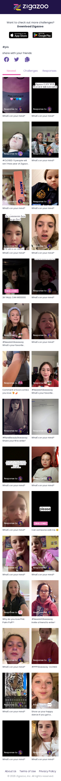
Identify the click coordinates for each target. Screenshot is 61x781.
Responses (49, 71)
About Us (10, 771)
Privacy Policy (47, 771)
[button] (27, 59)
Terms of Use (28, 771)
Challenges (30, 71)
